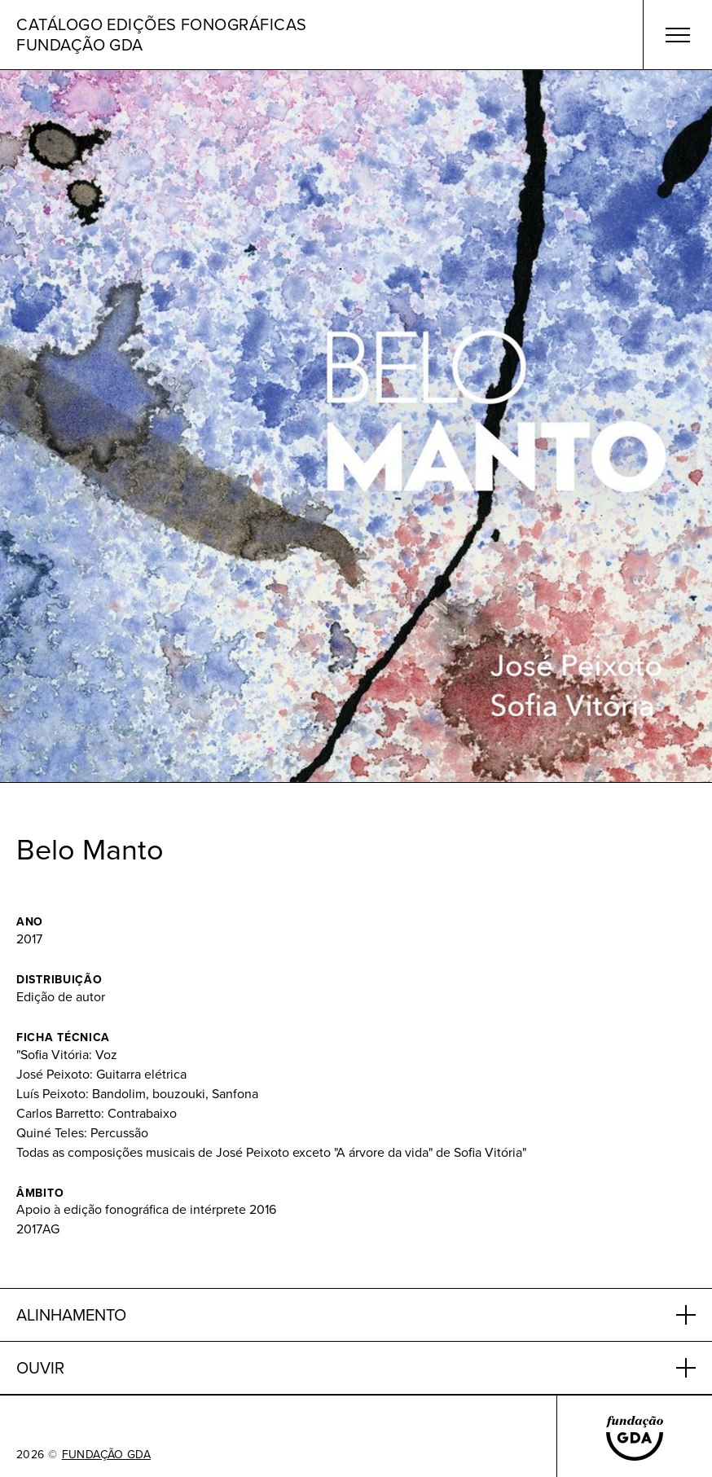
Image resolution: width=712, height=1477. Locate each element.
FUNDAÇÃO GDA (106, 1455)
